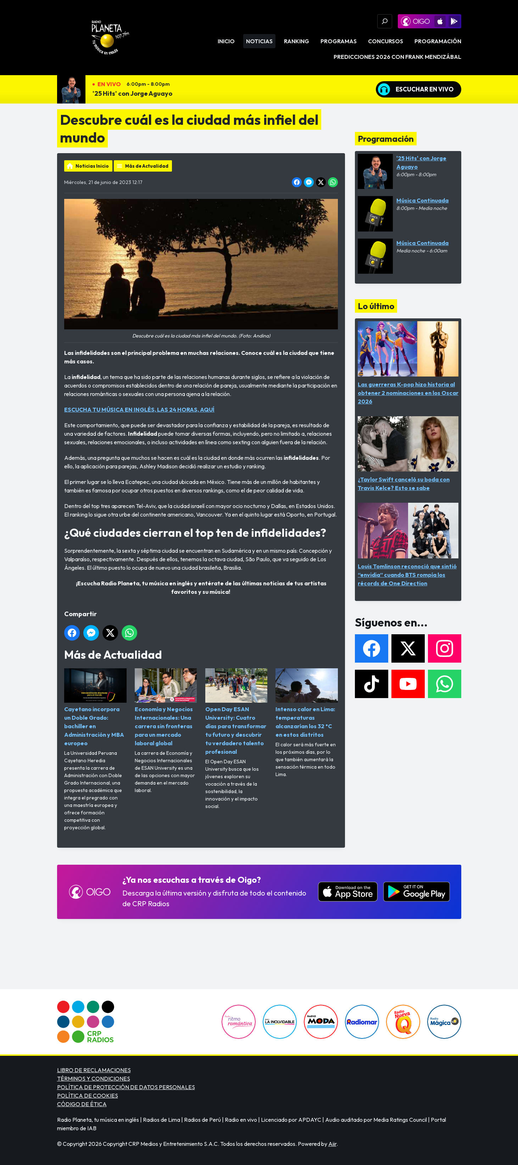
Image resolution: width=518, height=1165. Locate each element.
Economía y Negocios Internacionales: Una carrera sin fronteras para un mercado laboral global (165, 707)
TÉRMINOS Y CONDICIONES (93, 1078)
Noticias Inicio (92, 166)
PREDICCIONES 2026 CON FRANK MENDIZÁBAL (397, 56)
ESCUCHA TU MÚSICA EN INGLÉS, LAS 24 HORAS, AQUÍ (139, 409)
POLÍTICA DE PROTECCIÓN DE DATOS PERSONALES (126, 1087)
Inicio (226, 41)
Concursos (385, 41)
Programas (339, 41)
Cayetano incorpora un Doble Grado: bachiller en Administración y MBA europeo (95, 707)
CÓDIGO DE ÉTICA (82, 1104)
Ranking (296, 41)
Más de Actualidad (146, 166)
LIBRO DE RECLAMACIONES (94, 1070)
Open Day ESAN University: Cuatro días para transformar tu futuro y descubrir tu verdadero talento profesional (236, 711)
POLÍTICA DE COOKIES (87, 1095)
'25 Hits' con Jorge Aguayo (132, 93)
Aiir (332, 1143)
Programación (437, 41)
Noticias (259, 41)
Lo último (376, 306)
